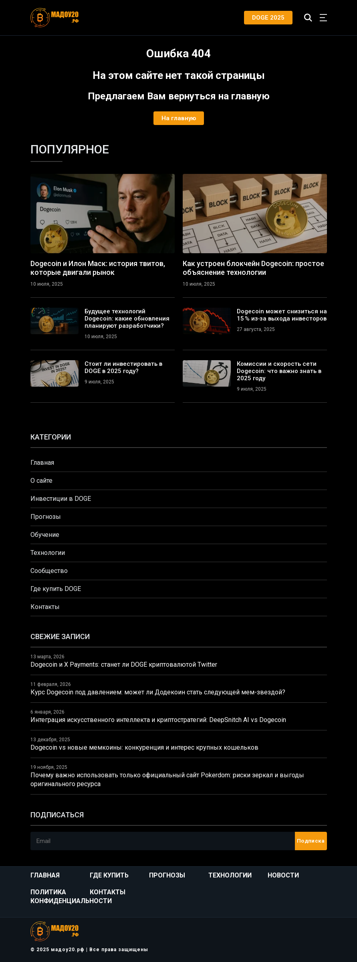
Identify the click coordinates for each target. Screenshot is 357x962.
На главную (178, 118)
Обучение (44, 534)
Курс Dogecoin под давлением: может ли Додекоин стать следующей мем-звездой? (157, 692)
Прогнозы (45, 516)
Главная (42, 462)
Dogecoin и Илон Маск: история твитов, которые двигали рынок (97, 267)
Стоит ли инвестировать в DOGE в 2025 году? (123, 367)
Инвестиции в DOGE (60, 498)
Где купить (109, 875)
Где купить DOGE (55, 589)
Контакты (45, 607)
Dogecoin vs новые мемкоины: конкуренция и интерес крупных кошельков (144, 747)
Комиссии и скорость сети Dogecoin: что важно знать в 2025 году (279, 371)
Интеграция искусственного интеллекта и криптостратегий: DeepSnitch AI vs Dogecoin (158, 720)
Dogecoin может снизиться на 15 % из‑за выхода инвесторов (282, 315)
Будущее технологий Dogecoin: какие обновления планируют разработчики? (127, 318)
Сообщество (49, 571)
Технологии (47, 553)
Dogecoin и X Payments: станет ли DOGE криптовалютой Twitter (123, 664)
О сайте (41, 480)
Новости (283, 875)
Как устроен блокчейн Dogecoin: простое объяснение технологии (253, 267)
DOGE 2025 (268, 17)
